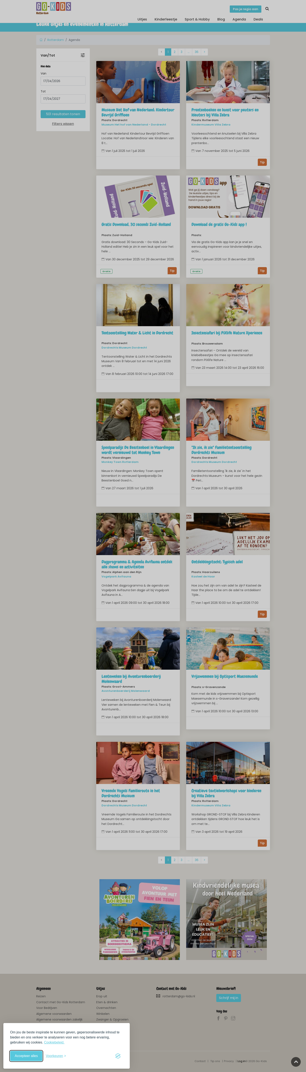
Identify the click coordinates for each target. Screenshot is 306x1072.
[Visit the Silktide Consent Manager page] (118, 1056)
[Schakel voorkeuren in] (56, 1056)
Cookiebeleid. (54, 1042)
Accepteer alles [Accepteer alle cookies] (26, 1056)
